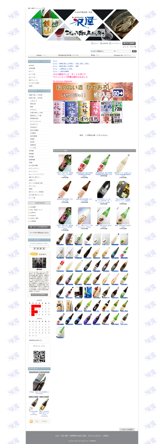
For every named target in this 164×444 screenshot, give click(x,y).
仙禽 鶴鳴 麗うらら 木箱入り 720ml (69, 306)
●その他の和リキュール (36, 195)
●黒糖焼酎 (32, 159)
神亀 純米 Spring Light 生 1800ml (104, 217)
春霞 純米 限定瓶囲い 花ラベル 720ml (65, 191)
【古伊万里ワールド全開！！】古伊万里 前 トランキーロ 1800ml (103, 192)
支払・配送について (68, 55)
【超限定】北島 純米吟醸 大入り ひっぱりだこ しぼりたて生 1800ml (97, 253)
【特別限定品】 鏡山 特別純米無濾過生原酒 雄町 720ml (103, 165)
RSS (37, 421)
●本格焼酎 (32, 68)
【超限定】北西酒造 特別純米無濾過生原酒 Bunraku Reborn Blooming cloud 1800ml (69, 266)
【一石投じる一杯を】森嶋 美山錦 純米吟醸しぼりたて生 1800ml (88, 279)
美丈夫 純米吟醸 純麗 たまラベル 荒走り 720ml (115, 319)
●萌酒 (30, 86)
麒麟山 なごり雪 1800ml (97, 239)
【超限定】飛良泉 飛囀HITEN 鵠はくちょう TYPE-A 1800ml (79, 253)
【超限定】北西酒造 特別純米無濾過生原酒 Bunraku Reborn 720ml (115, 239)
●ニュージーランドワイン (37, 174)
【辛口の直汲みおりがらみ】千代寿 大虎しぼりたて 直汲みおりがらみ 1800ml (69, 279)
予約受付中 (33, 127)
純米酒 (31, 142)
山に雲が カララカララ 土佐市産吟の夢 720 (115, 293)
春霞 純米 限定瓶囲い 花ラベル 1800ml (84, 191)
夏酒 (31, 106)
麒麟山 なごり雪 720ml (106, 239)
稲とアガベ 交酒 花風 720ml (69, 293)
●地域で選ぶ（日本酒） (36, 98)
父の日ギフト (33, 124)
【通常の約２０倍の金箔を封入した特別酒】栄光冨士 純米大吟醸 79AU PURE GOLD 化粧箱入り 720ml (70, 239)
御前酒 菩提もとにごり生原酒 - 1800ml (97, 279)
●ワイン (31, 71)
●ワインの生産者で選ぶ (36, 183)
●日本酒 (31, 65)
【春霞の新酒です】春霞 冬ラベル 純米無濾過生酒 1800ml (124, 266)
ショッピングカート (129, 43)
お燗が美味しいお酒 (35, 112)
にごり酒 (32, 148)
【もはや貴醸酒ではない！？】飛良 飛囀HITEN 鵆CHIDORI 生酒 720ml (60, 319)
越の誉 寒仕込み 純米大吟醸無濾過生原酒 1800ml (79, 319)
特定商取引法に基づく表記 (78, 435)
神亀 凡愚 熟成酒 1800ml (79, 306)
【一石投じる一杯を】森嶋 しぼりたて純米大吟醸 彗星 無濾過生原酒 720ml (97, 319)
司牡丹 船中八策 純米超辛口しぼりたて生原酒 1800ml (65, 218)
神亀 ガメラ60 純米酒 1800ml (106, 319)
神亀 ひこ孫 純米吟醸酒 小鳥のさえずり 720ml (44, 406)
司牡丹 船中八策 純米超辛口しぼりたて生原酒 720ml (65, 166)
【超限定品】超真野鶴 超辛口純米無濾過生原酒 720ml (69, 253)
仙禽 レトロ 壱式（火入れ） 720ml (106, 306)
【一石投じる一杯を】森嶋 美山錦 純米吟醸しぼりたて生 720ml (79, 279)
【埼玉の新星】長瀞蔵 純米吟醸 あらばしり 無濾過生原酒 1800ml (88, 266)
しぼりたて (33, 101)
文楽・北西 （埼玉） (83, 63)
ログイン (96, 43)
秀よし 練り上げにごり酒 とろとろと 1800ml (85, 217)
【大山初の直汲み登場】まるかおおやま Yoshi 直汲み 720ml (115, 279)
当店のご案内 (34, 218)
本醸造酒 (32, 145)
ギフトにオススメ (35, 121)
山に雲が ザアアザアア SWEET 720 (106, 293)
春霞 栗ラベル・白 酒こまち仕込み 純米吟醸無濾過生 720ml (123, 166)
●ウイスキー (32, 77)
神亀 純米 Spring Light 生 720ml (123, 217)
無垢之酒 (32, 104)
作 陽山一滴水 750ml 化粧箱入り (39, 383)
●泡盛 (30, 162)
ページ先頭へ (127, 429)
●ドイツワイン (33, 171)
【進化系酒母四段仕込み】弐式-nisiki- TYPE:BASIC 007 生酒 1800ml (97, 266)
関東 (77, 66)
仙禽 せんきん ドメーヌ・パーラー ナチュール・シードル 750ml (124, 239)
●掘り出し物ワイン (35, 177)
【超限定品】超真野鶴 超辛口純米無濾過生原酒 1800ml (60, 253)
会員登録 (105, 43)
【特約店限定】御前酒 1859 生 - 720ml (115, 266)
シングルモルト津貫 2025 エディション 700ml (97, 293)
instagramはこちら (39, 294)
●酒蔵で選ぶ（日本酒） (36, 95)
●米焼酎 (31, 156)
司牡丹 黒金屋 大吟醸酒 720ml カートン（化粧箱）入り (123, 192)
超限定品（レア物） (35, 115)
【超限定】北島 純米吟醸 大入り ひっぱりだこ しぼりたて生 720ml (106, 253)
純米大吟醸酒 (33, 130)
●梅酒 (30, 189)
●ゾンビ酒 (32, 74)
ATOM (44, 421)
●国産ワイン (32, 180)
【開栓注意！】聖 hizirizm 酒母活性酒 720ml (60, 266)
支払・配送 (64, 435)
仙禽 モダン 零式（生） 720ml (97, 306)
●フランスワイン (34, 168)
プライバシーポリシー (94, 435)
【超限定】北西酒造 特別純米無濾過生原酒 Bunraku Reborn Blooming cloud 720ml (79, 266)
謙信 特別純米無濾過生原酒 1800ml (88, 306)
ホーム (41, 55)
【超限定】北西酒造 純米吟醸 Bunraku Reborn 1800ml (88, 239)
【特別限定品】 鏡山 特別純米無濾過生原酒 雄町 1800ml (84, 166)
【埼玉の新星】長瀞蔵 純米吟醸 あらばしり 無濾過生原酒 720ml (115, 253)
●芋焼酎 (31, 151)
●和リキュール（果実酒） (37, 192)
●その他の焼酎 (33, 165)
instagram (95, 55)
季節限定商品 (33, 118)
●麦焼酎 (31, 154)
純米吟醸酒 (33, 136)
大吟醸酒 (32, 133)
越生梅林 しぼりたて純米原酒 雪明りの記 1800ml (124, 293)
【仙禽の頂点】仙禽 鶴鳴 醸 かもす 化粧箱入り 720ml (60, 306)
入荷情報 (33, 221)
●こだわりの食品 (34, 83)
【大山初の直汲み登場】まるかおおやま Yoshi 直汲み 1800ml (106, 279)
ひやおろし (33, 109)
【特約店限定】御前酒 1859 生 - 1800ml (106, 266)
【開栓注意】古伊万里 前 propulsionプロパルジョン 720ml (60, 239)
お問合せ (122, 55)
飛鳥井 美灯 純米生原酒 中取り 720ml (124, 306)
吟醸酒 (31, 139)
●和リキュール (33, 80)
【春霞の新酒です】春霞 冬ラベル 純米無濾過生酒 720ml (60, 279)
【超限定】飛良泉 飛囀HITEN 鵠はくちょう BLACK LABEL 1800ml (60, 293)
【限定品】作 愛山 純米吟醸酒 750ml (88, 253)
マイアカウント (116, 43)
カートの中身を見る (39, 227)
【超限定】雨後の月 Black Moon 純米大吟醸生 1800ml (79, 239)
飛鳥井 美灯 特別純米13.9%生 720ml (124, 279)
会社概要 (33, 207)
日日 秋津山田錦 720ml (33, 406)
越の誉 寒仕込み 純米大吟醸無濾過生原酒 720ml (69, 319)
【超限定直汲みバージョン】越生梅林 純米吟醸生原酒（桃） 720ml (124, 253)
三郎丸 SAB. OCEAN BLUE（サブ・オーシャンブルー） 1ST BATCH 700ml (88, 293)
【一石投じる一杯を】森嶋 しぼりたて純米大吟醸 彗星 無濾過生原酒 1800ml (88, 319)
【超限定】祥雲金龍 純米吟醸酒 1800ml (60, 332)
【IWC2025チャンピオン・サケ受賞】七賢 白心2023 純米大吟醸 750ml (79, 293)
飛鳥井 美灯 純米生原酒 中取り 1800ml (115, 306)
